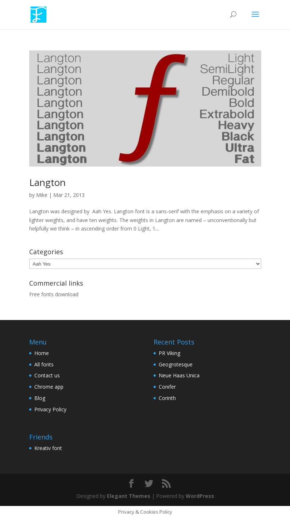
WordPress (200, 495)
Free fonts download (53, 294)
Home (41, 353)
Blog (39, 398)
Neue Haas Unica (179, 375)
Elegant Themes (128, 495)
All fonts (44, 364)
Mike (41, 194)
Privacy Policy (50, 409)
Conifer (167, 386)
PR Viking (169, 353)
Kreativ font (48, 448)
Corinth (167, 398)
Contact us (47, 375)
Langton (47, 182)
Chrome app (48, 386)
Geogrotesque (176, 364)
